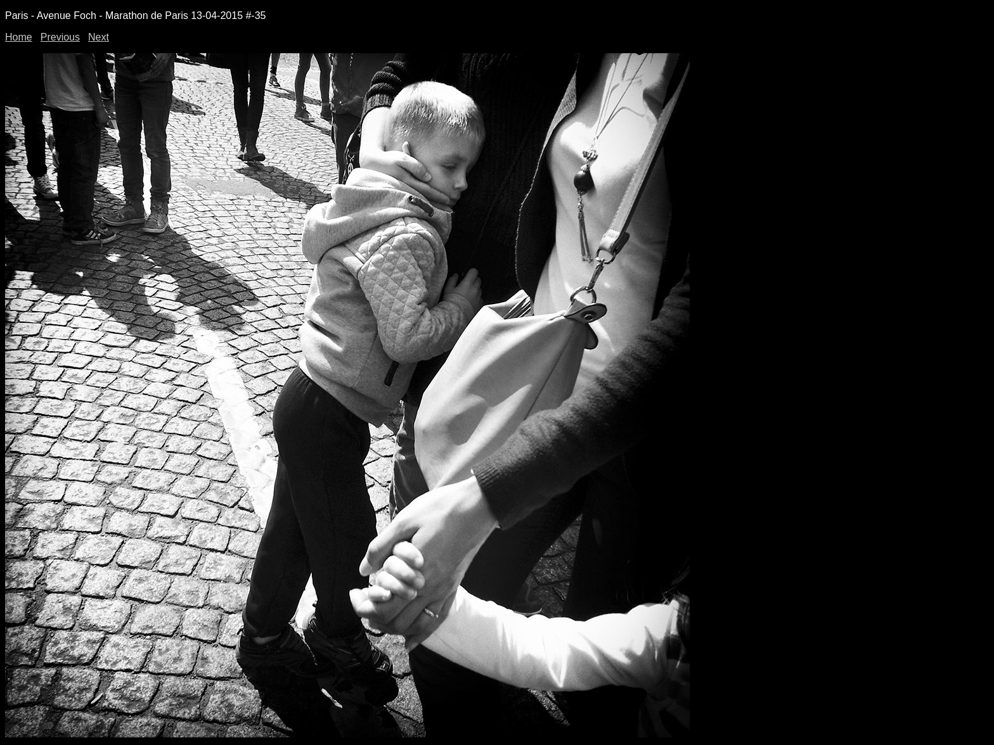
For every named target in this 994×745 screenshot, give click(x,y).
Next (98, 37)
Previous (60, 37)
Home (18, 37)
